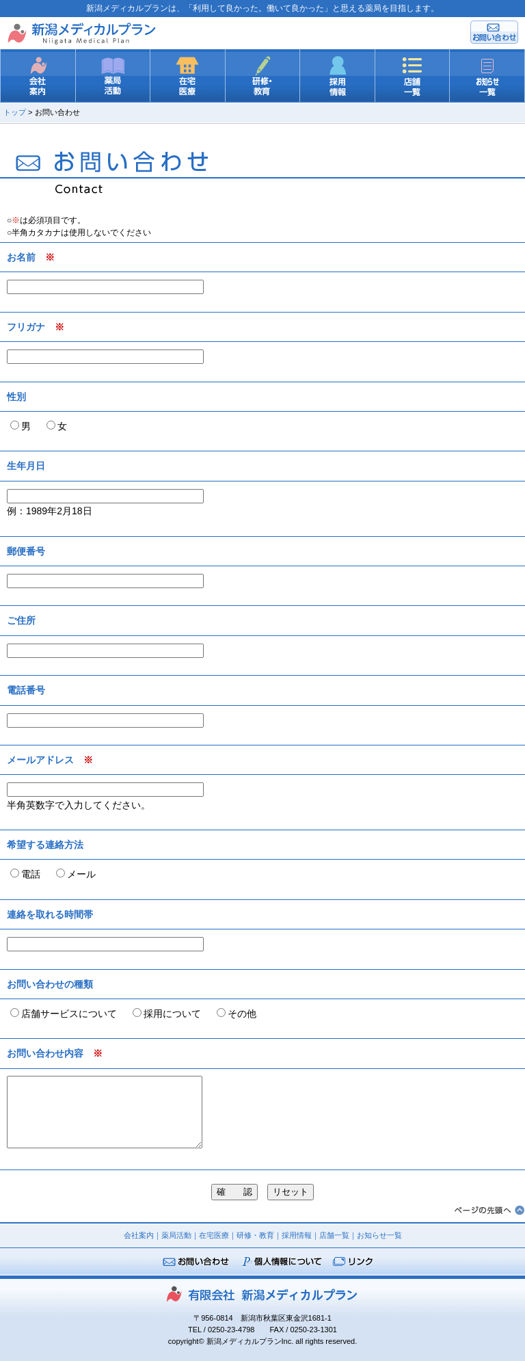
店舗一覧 (334, 1235)
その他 (242, 1013)
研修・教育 (255, 1235)
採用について (172, 1013)
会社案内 (139, 1235)
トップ (14, 112)
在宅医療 (214, 1235)
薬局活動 (176, 1235)
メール (81, 874)
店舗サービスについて (69, 1013)
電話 (30, 874)
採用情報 (297, 1235)
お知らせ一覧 (379, 1235)
